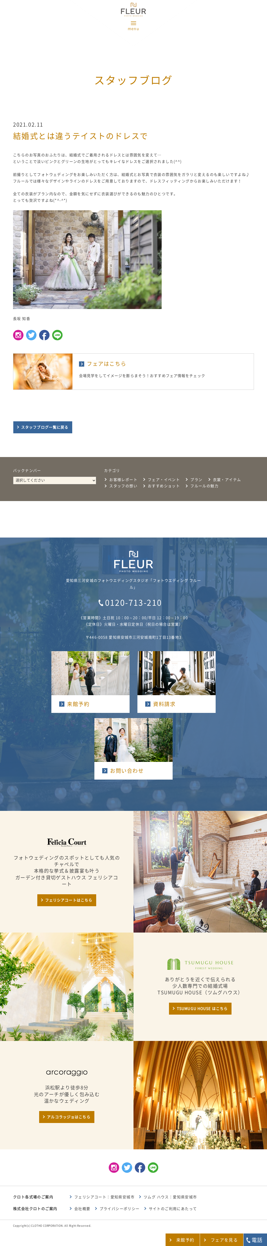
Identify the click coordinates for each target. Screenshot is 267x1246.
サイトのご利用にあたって (173, 1209)
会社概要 (82, 1209)
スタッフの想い (123, 486)
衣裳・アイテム (227, 480)
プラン (196, 480)
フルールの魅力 (204, 486)
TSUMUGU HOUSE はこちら (202, 1008)
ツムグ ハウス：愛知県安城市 (170, 1197)
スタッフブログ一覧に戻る (44, 427)
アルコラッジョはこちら (68, 1117)
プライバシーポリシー (120, 1209)
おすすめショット (164, 486)
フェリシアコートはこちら (68, 900)
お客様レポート (123, 480)
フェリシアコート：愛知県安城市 (104, 1197)
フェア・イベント (164, 480)
